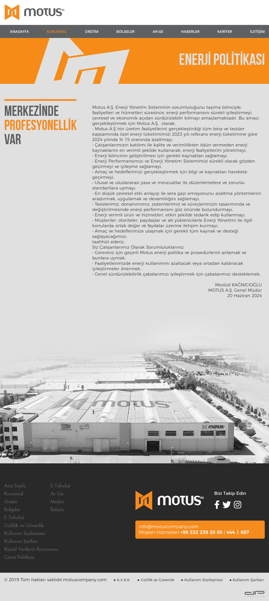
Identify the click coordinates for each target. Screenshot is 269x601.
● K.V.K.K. (122, 579)
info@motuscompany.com (168, 526)
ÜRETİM (91, 31)
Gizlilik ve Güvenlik (23, 525)
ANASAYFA (19, 31)
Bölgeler (12, 510)
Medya (57, 502)
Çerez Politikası (19, 557)
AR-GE (158, 31)
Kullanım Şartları (21, 541)
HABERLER (190, 31)
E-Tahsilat (60, 486)
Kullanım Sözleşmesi (24, 533)
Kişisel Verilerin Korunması (31, 549)
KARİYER (224, 31)
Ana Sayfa (15, 486)
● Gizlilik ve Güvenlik (155, 579)
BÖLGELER (125, 31)
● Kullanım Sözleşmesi (202, 579)
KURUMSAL (57, 31)
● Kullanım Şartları (247, 579)
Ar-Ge (57, 494)
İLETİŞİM (257, 31)
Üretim (10, 502)
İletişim (57, 510)
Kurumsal (13, 494)
